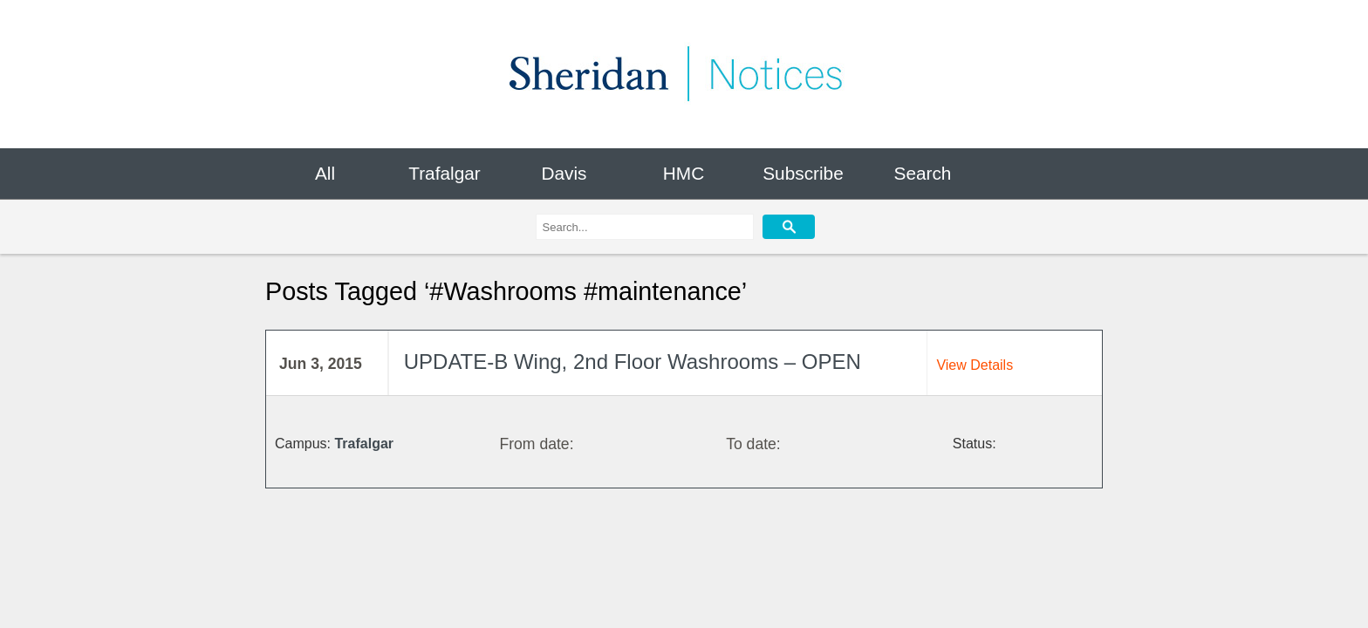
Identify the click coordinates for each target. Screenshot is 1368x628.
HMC (683, 173)
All (325, 173)
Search (923, 173)
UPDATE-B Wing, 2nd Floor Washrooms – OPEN (632, 362)
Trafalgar (444, 173)
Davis (563, 173)
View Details (974, 365)
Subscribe (803, 173)
